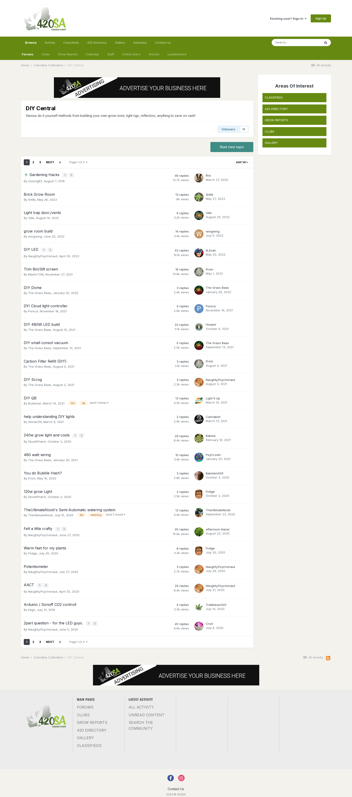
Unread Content (146, 711)
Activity (50, 42)
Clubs (46, 54)
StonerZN (35, 421)
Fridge (210, 490)
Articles (154, 54)
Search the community (141, 721)
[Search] (296, 42)
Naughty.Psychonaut (42, 255)
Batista (210, 434)
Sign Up (320, 18)
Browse (31, 44)
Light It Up (213, 397)
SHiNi (31, 199)
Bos (208, 175)
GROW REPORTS (276, 120)
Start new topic (232, 147)
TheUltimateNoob (40, 513)
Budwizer (34, 402)
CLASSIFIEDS (274, 97)
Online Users (131, 54)
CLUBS (269, 131)
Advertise (140, 42)
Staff (110, 54)
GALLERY (271, 142)
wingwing (35, 236)
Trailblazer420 (216, 601)
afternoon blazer (218, 527)
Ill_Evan (211, 249)
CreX (209, 620)
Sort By (242, 162)
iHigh (31, 606)
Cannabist (213, 415)
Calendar (92, 54)
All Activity (141, 703)
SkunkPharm (37, 439)
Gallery (120, 42)
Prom (209, 268)
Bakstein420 (214, 471)
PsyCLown (213, 453)
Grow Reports (68, 54)
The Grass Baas (39, 292)
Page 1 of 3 (78, 162)
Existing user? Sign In (288, 18)
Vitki (31, 217)
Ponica (33, 310)
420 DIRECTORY (276, 109)
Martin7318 (36, 273)
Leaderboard (177, 54)
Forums (27, 54)
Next (50, 162)
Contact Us (163, 42)
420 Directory (97, 42)
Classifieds (71, 42)
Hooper (211, 323)
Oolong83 (35, 181)
